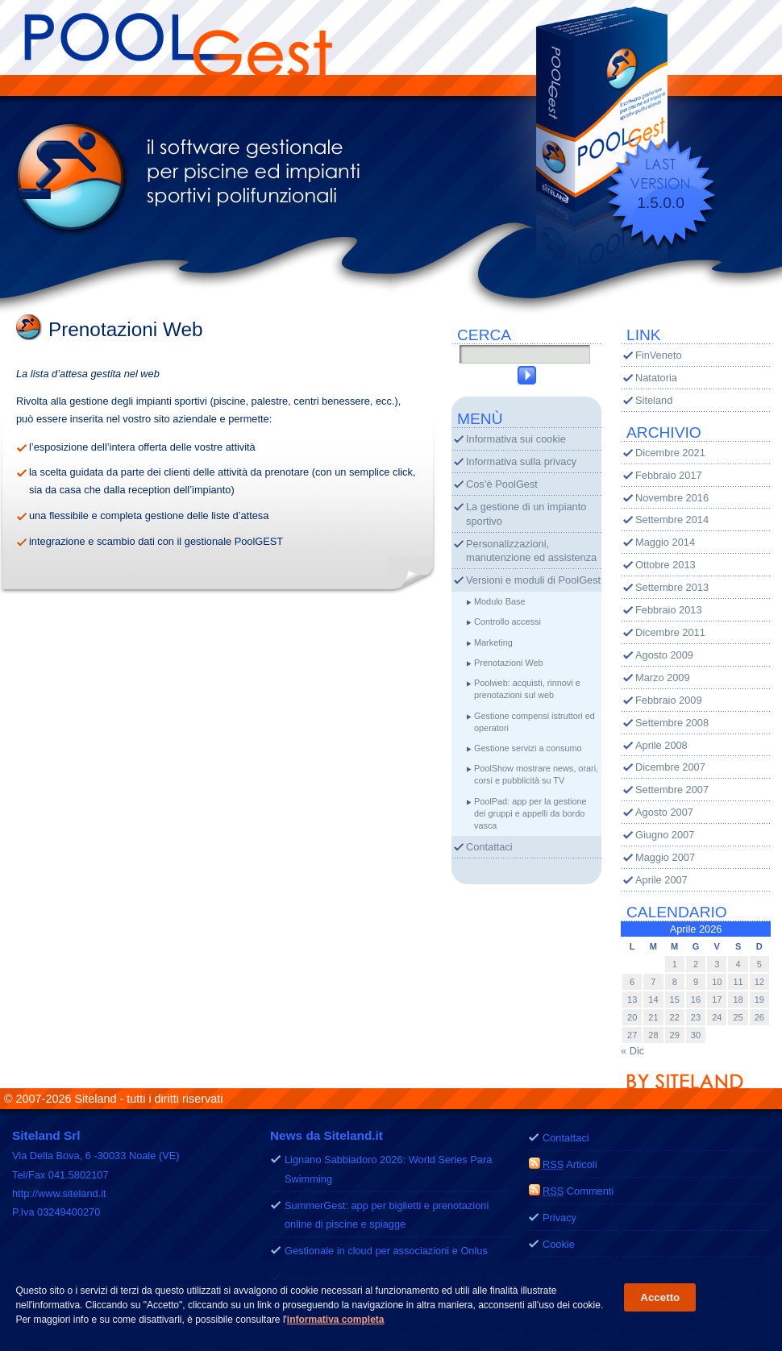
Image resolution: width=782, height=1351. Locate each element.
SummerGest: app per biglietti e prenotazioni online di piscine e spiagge (387, 1214)
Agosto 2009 (664, 655)
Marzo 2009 (662, 677)
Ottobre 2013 (665, 565)
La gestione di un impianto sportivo (526, 514)
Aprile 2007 (661, 880)
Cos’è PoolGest (502, 484)
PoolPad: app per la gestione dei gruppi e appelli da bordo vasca (530, 813)
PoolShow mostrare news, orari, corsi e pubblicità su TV (536, 774)
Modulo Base (499, 601)
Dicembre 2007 (670, 767)
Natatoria (656, 378)
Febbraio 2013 (668, 610)
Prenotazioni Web (508, 662)
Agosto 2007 (664, 812)
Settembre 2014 (672, 519)
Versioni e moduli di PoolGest (533, 580)
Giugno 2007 (664, 835)
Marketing (493, 642)
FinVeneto (658, 355)
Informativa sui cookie (516, 439)
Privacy (559, 1218)
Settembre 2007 (672, 790)
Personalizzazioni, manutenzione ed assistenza (531, 551)
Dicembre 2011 (670, 632)
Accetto (660, 1298)
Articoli (570, 1164)
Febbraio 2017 (668, 475)
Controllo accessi (507, 621)
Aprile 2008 (661, 745)
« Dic (632, 1051)
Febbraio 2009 (668, 700)
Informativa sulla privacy (521, 461)
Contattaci (489, 847)
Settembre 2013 (672, 587)
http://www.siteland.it (59, 1193)
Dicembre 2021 (670, 453)
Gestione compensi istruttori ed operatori (534, 722)
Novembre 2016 (672, 498)
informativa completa (336, 1320)
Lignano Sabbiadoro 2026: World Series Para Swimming (388, 1169)
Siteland (653, 400)
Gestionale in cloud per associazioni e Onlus (386, 1251)
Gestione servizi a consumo (528, 748)
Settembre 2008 (672, 723)
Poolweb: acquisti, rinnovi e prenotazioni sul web (527, 689)
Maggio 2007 (665, 857)
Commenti (578, 1191)
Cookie (559, 1244)
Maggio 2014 (665, 542)
